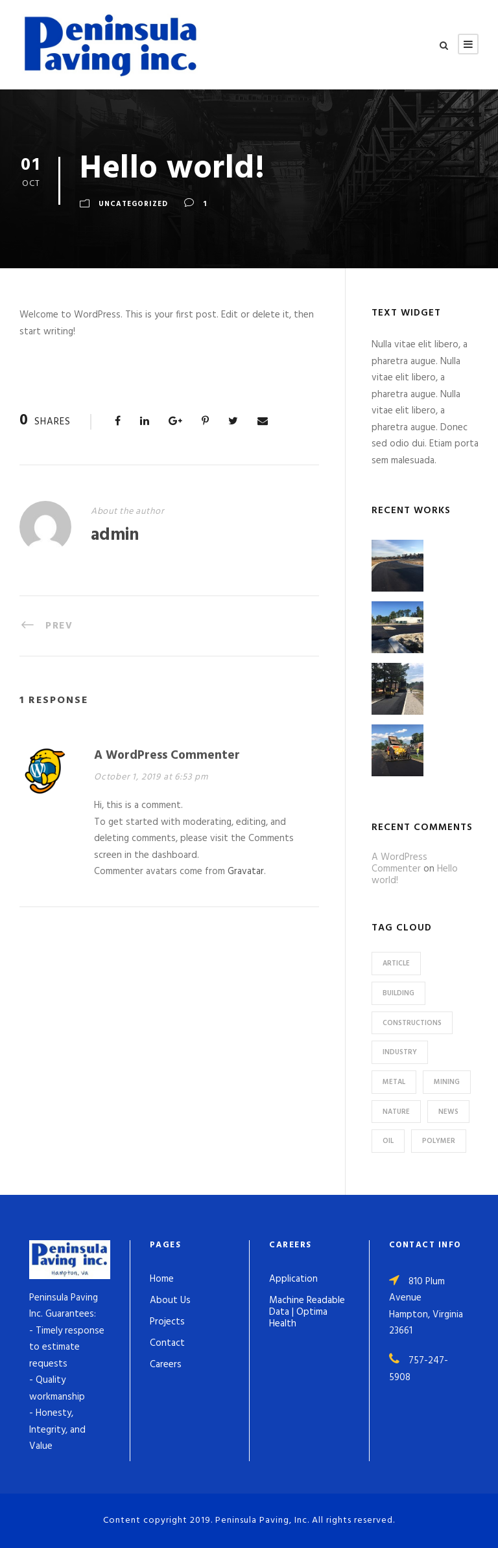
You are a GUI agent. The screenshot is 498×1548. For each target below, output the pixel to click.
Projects (167, 1322)
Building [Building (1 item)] (398, 993)
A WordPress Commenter (167, 755)
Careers (166, 1364)
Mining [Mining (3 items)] (447, 1082)
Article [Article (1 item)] (396, 963)
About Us (170, 1300)
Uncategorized (133, 204)
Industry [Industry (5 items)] (400, 1052)
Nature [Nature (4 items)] (396, 1112)
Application (293, 1279)
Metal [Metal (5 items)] (394, 1082)
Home (162, 1279)
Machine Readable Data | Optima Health (307, 1312)
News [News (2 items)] (448, 1112)
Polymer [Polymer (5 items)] (438, 1141)
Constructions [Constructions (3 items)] (412, 1023)
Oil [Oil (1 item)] (388, 1141)
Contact (167, 1343)
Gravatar (246, 871)
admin (115, 535)
